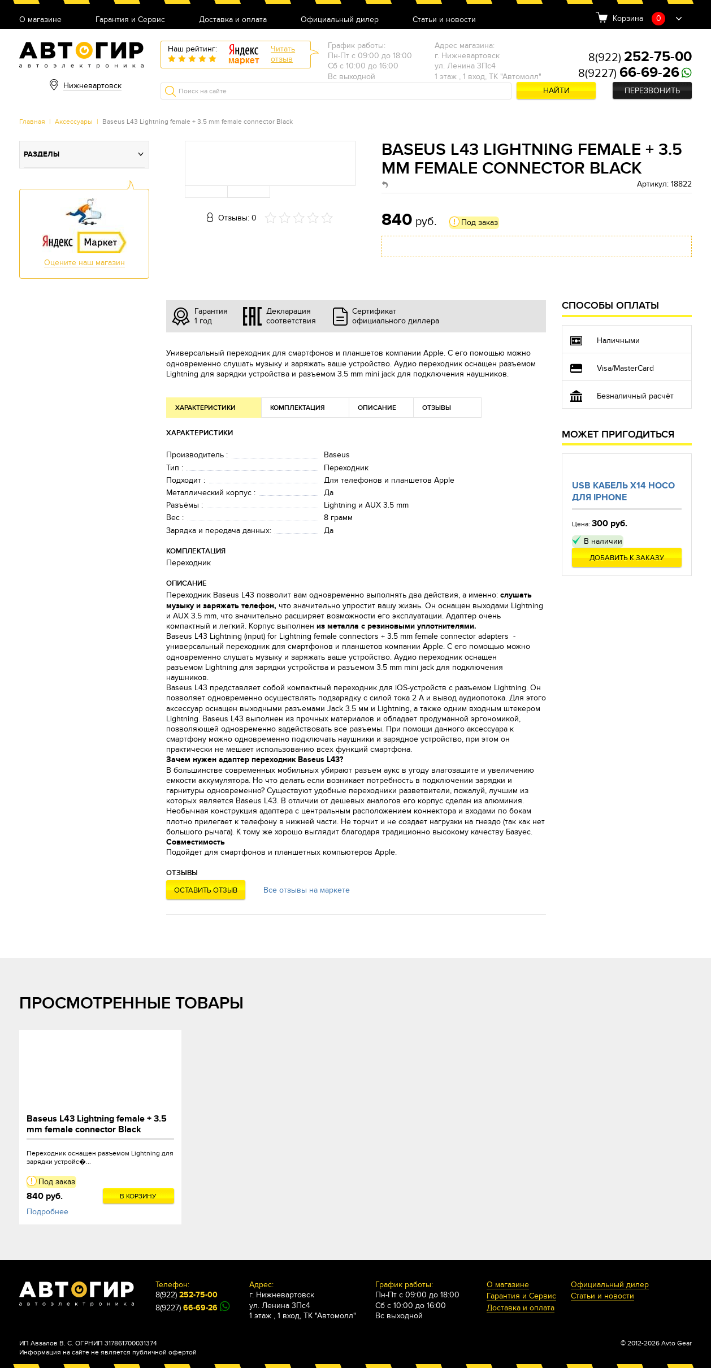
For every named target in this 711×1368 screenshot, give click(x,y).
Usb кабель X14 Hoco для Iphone (623, 491)
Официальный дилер (340, 20)
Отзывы (436, 408)
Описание (377, 408)
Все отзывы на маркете (306, 890)
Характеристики (205, 408)
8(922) (640, 57)
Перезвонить (652, 91)
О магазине (40, 20)
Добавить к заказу (626, 557)
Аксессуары (74, 121)
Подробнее (47, 1212)
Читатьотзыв (283, 54)
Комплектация (297, 408)
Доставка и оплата (233, 20)
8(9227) (628, 73)
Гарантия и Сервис (130, 20)
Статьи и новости (444, 20)
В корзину (138, 1196)
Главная (32, 121)
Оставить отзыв (205, 890)
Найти (556, 91)
